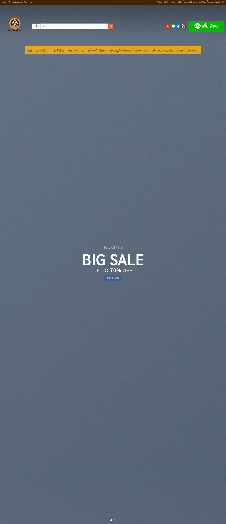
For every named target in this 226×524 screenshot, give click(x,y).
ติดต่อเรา (180, 51)
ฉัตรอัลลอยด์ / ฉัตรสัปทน (162, 51)
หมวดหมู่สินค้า (43, 50)
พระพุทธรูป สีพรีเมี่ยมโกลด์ (121, 51)
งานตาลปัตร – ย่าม (76, 51)
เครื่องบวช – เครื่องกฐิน (97, 51)
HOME (29, 51)
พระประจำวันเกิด (141, 51)
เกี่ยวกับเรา (193, 50)
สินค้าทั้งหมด (59, 51)
